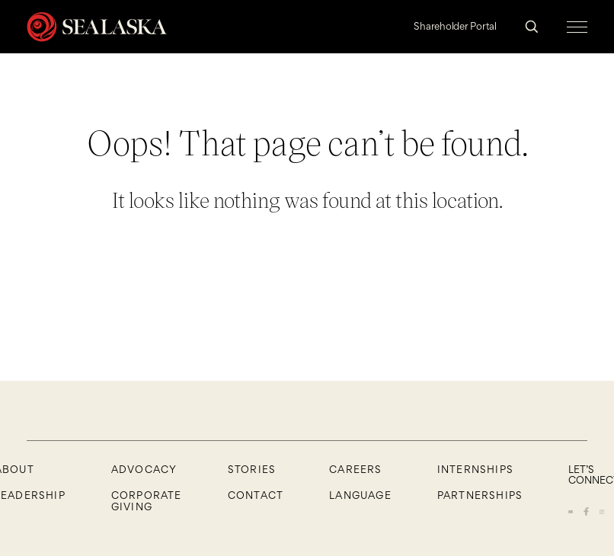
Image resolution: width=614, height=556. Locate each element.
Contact (255, 495)
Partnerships (480, 495)
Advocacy (144, 469)
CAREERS (355, 469)
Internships (475, 469)
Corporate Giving (146, 501)
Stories (252, 469)
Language (360, 495)
